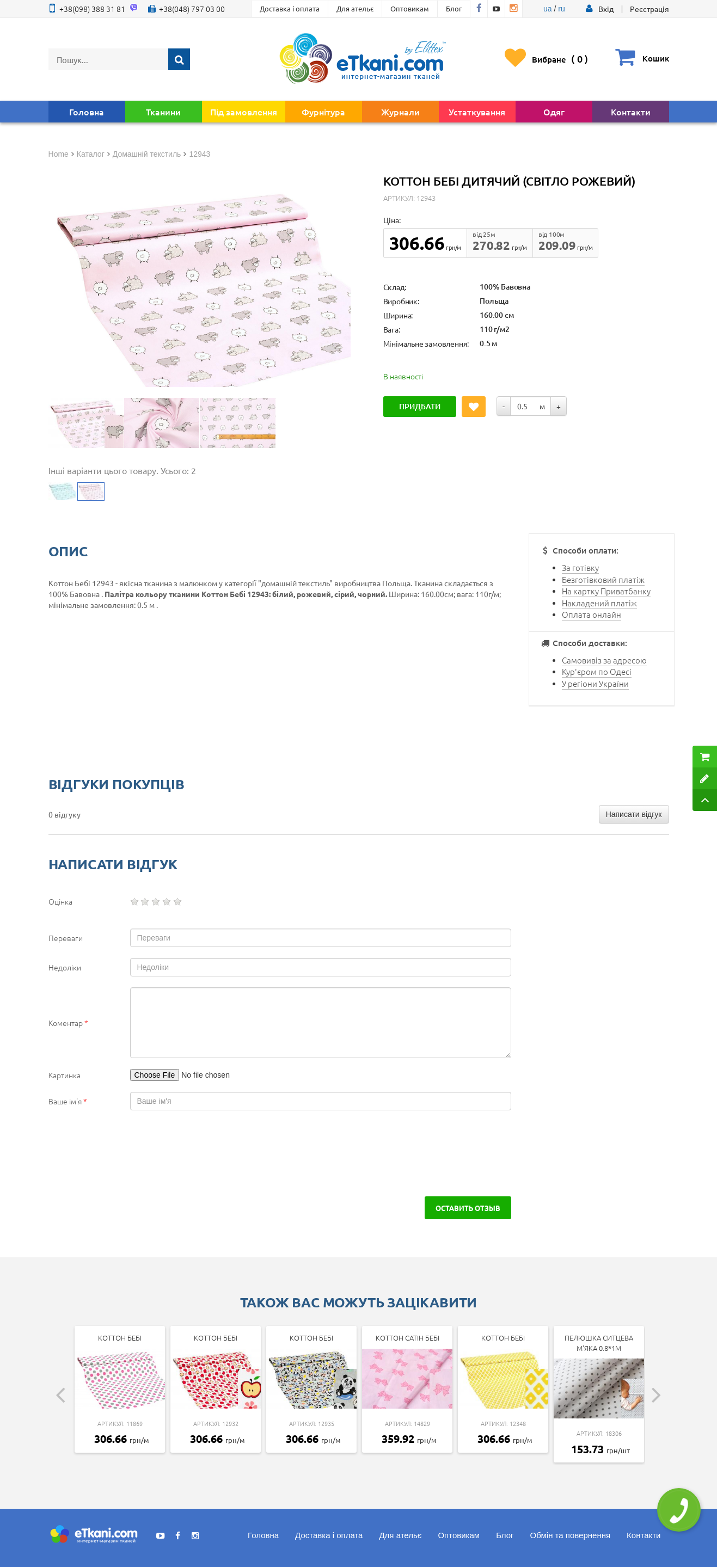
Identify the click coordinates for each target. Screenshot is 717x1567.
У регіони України (595, 683)
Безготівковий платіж (603, 579)
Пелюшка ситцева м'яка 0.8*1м (599, 1342)
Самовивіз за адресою (604, 660)
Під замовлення (243, 112)
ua (547, 8)
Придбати (419, 406)
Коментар (68, 1022)
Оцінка (60, 901)
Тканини (163, 112)
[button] (606, 8)
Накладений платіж (599, 603)
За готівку (580, 567)
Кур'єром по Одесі (597, 671)
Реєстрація (649, 9)
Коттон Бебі (120, 1337)
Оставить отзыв (468, 1208)
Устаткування (477, 112)
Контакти (631, 112)
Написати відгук (634, 814)
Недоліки (64, 967)
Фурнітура (323, 112)
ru (561, 8)
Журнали (400, 112)
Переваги (65, 937)
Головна (86, 112)
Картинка (64, 1075)
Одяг (554, 112)
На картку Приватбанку (606, 591)
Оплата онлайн (591, 614)
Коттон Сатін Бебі (407, 1337)
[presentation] (142, 1153)
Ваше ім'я (67, 1101)
